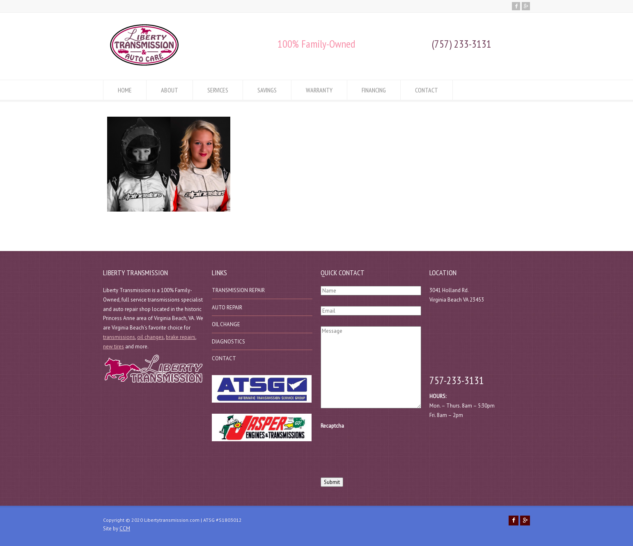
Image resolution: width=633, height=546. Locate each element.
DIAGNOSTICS (228, 341)
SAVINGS (267, 90)
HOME (125, 90)
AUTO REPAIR (227, 307)
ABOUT (169, 90)
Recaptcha (332, 425)
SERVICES (217, 90)
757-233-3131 (456, 380)
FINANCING (374, 90)
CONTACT (426, 90)
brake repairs (180, 337)
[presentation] (383, 451)
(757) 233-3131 (461, 44)
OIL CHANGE (226, 324)
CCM (124, 528)
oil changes (150, 337)
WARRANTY (319, 90)
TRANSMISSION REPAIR (238, 290)
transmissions (119, 337)
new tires (113, 346)
